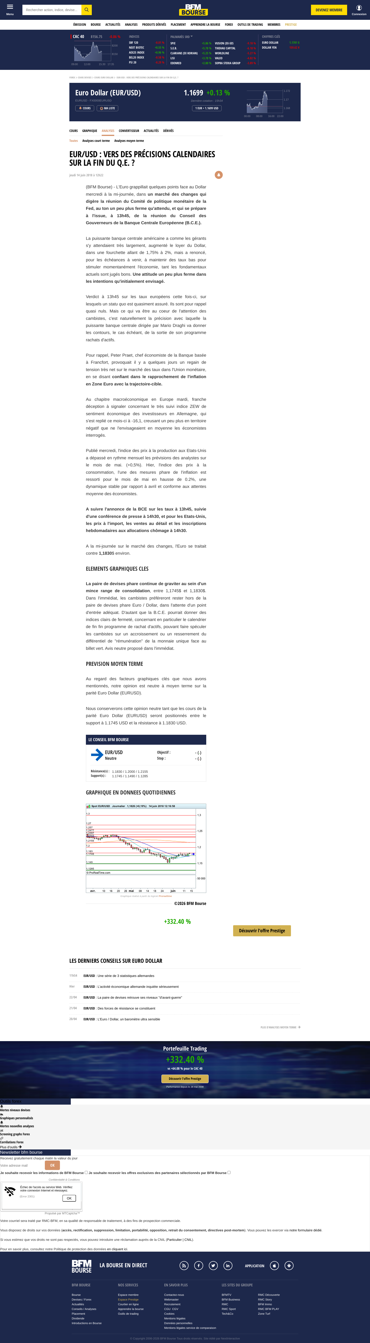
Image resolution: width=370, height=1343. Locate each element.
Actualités (112, 24)
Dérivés (168, 131)
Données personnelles (178, 1323)
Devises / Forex (81, 1299)
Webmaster (171, 1299)
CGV (175, 1309)
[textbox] (51, 10)
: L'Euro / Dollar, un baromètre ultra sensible (122, 1019)
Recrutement (172, 1304)
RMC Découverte (269, 1295)
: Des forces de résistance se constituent (119, 1008)
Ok (52, 1165)
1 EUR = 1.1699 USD (207, 108)
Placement (178, 24)
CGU (167, 1309)
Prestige (291, 24)
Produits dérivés (154, 24)
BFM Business (231, 1299)
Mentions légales (174, 1318)
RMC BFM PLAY (268, 1309)
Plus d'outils (11, 1147)
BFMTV (226, 1295)
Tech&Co (227, 1313)
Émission (79, 24)
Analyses (131, 24)
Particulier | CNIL (179, 1240)
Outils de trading (250, 24)
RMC (225, 1304)
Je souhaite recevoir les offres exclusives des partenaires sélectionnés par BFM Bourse (160, 1173)
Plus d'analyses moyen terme (281, 1027)
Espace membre (128, 1295)
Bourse (96, 24)
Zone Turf (264, 1313)
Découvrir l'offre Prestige (185, 1079)
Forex (229, 24)
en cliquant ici (117, 1249)
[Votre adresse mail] (21, 1165)
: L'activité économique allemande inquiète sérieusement (131, 986)
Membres (274, 24)
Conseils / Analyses (84, 1309)
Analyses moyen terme (129, 141)
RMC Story (265, 1299)
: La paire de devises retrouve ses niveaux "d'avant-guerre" (133, 997)
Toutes (73, 141)
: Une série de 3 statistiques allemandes (119, 976)
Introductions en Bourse (87, 1323)
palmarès (177, 37)
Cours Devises (85, 77)
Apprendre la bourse (205, 24)
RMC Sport (229, 1309)
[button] (86, 10)
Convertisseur (129, 131)
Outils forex (10, 1101)
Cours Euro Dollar (103, 77)
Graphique (89, 131)
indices (134, 36)
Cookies (169, 1313)
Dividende (78, 1318)
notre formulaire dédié (305, 1230)
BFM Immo (265, 1304)
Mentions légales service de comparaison (190, 1328)
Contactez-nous (174, 1295)
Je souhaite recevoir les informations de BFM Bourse (44, 1173)
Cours (73, 131)
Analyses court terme (96, 141)
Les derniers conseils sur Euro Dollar (115, 961)
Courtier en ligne (128, 1304)
